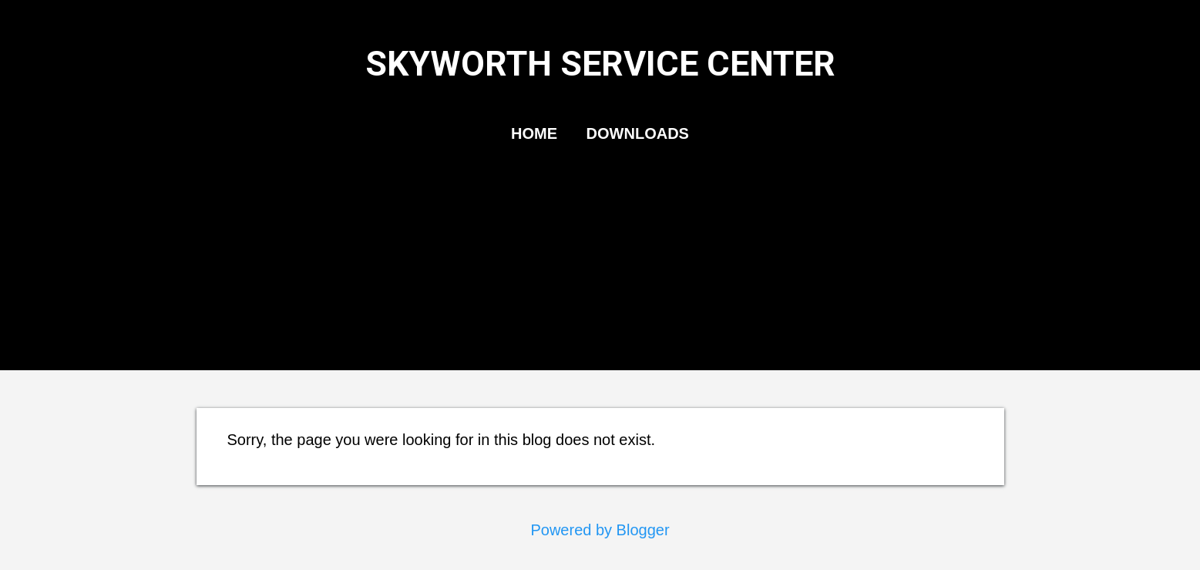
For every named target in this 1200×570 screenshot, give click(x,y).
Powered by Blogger (599, 529)
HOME (534, 133)
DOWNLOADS (638, 133)
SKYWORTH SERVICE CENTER (600, 63)
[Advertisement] (600, 292)
